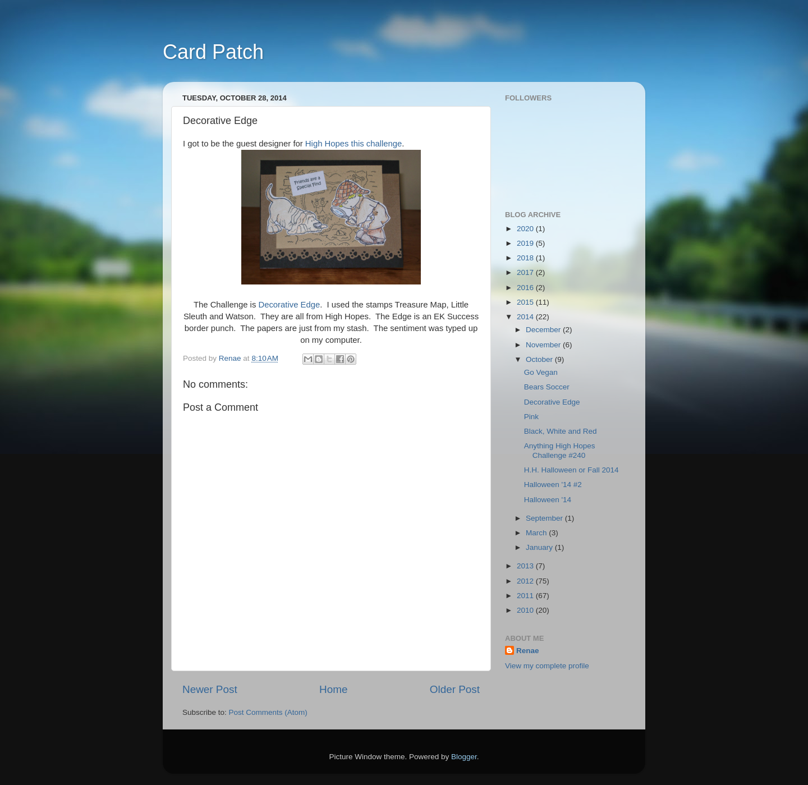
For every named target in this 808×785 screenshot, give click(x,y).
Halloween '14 (547, 499)
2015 (526, 302)
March (537, 533)
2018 (526, 258)
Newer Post (209, 689)
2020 (526, 228)
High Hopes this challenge (352, 143)
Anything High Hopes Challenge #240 (559, 450)
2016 (526, 287)
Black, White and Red (560, 431)
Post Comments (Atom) (268, 712)
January (540, 547)
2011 (526, 595)
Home (333, 689)
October (540, 359)
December (544, 329)
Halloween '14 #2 (553, 484)
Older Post (455, 689)
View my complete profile (547, 666)
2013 (526, 566)
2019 (526, 243)
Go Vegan (541, 372)
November (544, 345)
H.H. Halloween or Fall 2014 (571, 470)
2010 (526, 610)
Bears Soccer (547, 387)
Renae (527, 650)
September (545, 518)
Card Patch (213, 51)
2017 (526, 272)
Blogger (464, 756)
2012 (526, 581)
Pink (531, 416)
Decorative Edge (288, 304)
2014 (526, 317)
